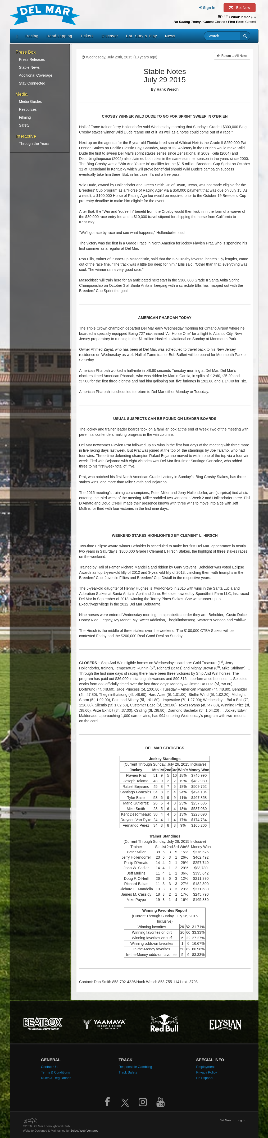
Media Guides (30, 101)
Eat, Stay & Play (141, 36)
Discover (110, 36)
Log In (241, 1120)
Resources (28, 109)
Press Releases (32, 59)
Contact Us (49, 1067)
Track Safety (128, 1072)
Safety (24, 125)
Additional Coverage (35, 75)
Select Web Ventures (84, 1130)
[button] (245, 35)
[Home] (16, 36)
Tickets (87, 36)
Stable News (29, 67)
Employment (205, 1067)
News (170, 36)
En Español (204, 1078)
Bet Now (225, 1120)
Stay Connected (32, 83)
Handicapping (59, 36)
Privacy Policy (206, 1072)
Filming (25, 117)
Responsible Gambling (135, 1067)
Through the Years (34, 143)
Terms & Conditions (55, 1072)
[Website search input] (222, 35)
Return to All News (232, 56)
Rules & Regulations (56, 1078)
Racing (32, 36)
